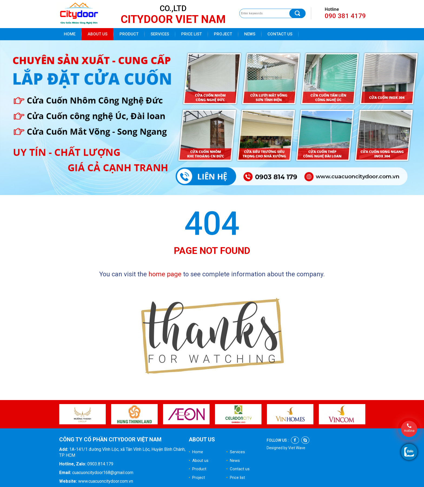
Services (160, 34)
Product (129, 34)
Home (69, 34)
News (249, 34)
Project (223, 34)
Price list (191, 34)
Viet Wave (296, 448)
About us (97, 34)
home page (164, 274)
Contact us (279, 34)
